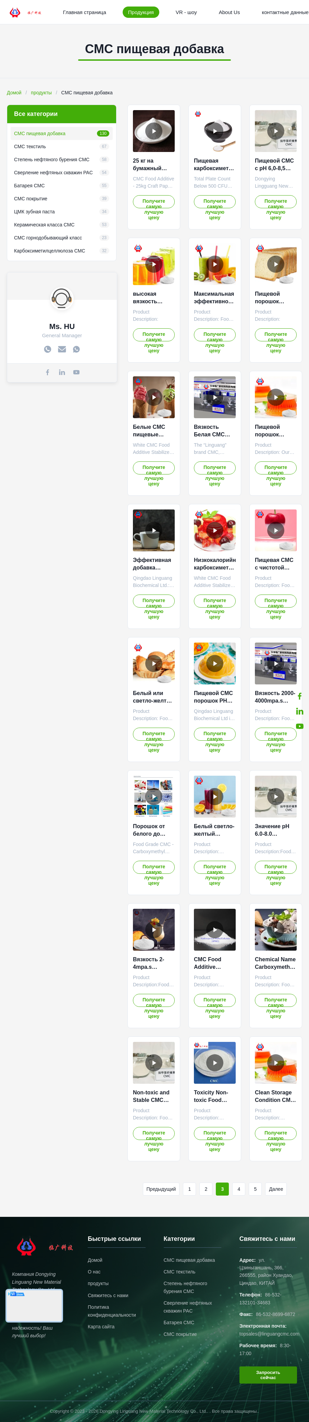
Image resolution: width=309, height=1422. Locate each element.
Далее (276, 1189)
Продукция (141, 12)
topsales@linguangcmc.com (269, 1334)
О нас (94, 1271)
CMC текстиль (180, 1271)
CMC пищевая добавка (189, 1260)
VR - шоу (186, 12)
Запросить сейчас (268, 1375)
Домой (14, 92)
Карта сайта (101, 1326)
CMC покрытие (180, 1334)
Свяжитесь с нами (108, 1295)
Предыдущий (161, 1189)
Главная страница (84, 12)
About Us (229, 12)
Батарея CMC (179, 1322)
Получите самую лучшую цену (154, 203)
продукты (41, 92)
